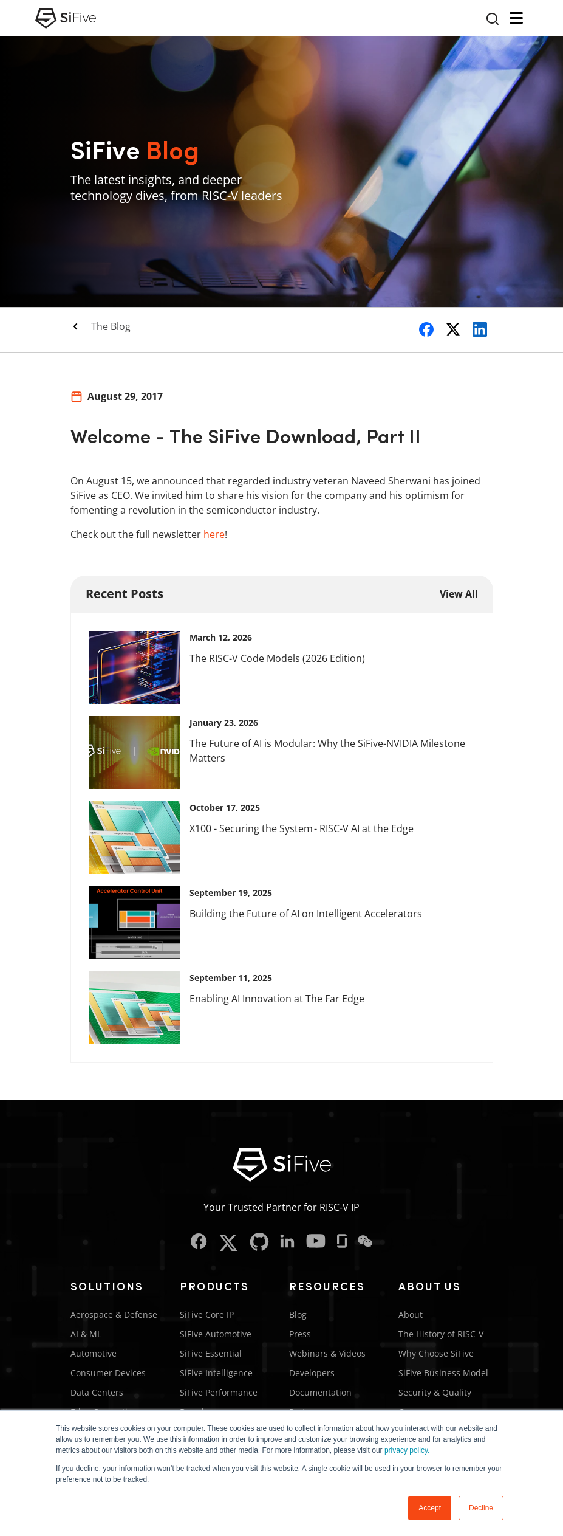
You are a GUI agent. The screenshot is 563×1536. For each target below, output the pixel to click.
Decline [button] (481, 1508)
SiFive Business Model (443, 1373)
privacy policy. (406, 1450)
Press (300, 1334)
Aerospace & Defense (113, 1314)
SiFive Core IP (207, 1314)
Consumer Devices (108, 1373)
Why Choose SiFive (436, 1353)
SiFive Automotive (215, 1334)
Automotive (93, 1353)
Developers (312, 1373)
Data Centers (96, 1392)
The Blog (111, 326)
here (214, 534)
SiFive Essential (211, 1353)
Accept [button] (429, 1508)
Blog (298, 1314)
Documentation (320, 1392)
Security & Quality (434, 1392)
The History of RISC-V (440, 1334)
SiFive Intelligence (216, 1373)
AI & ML (85, 1334)
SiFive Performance (219, 1392)
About (410, 1314)
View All (459, 594)
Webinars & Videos (327, 1353)
